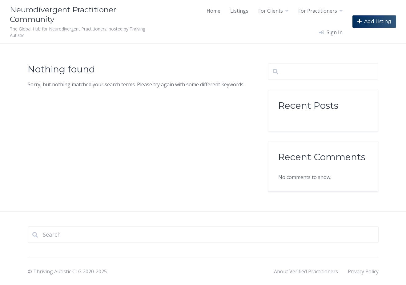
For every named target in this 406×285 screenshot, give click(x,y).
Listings (239, 10)
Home (213, 10)
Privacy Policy (363, 271)
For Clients (270, 10)
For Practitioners (317, 10)
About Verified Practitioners (306, 271)
